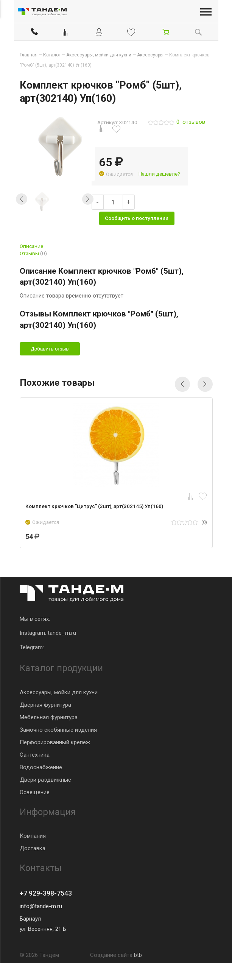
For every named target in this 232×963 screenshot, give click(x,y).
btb (138, 955)
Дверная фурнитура (45, 704)
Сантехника (35, 754)
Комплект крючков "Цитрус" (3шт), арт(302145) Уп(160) (94, 506)
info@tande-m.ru (41, 906)
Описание (31, 246)
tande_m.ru (62, 633)
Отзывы (33, 253)
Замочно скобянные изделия (58, 729)
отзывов (190, 122)
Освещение (35, 792)
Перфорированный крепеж (55, 742)
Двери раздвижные (45, 779)
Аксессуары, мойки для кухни (59, 692)
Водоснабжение (41, 767)
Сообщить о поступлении (136, 218)
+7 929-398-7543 (46, 893)
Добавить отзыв (50, 349)
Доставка (32, 848)
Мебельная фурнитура (49, 717)
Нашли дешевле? (159, 174)
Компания (33, 835)
